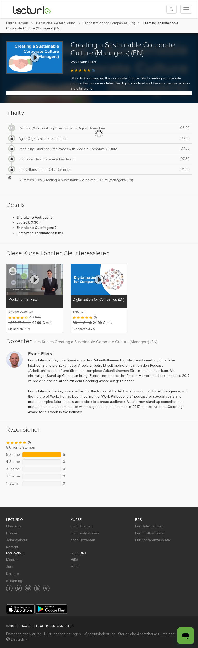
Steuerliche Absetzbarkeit (138, 634)
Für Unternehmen (149, 526)
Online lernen (17, 23)
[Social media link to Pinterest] (28, 588)
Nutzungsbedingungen (62, 634)
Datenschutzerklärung (24, 634)
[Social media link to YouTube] (37, 588)
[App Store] (20, 609)
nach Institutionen (85, 533)
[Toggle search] (171, 9)
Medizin (12, 560)
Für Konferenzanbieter (153, 540)
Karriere (12, 574)
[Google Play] (51, 609)
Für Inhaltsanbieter (150, 533)
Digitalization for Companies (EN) (109, 23)
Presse (11, 533)
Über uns (13, 526)
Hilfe (74, 560)
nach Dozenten (83, 540)
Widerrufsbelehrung (100, 634)
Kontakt (12, 547)
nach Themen (82, 526)
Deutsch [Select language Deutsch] (17, 639)
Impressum (170, 634)
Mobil (75, 567)
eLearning (14, 580)
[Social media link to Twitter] (18, 588)
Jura (9, 567)
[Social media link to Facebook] (9, 588)
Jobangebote (16, 540)
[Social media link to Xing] (46, 588)
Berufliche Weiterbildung (55, 23)
